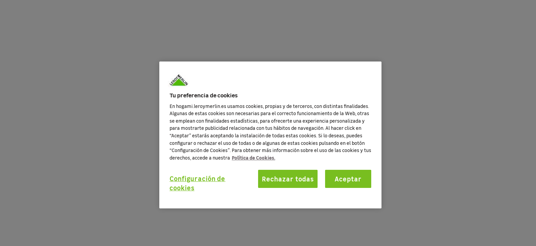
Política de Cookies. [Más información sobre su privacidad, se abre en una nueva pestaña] (253, 157)
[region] (270, 135)
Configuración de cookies (197, 183)
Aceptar (348, 178)
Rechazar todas (287, 178)
